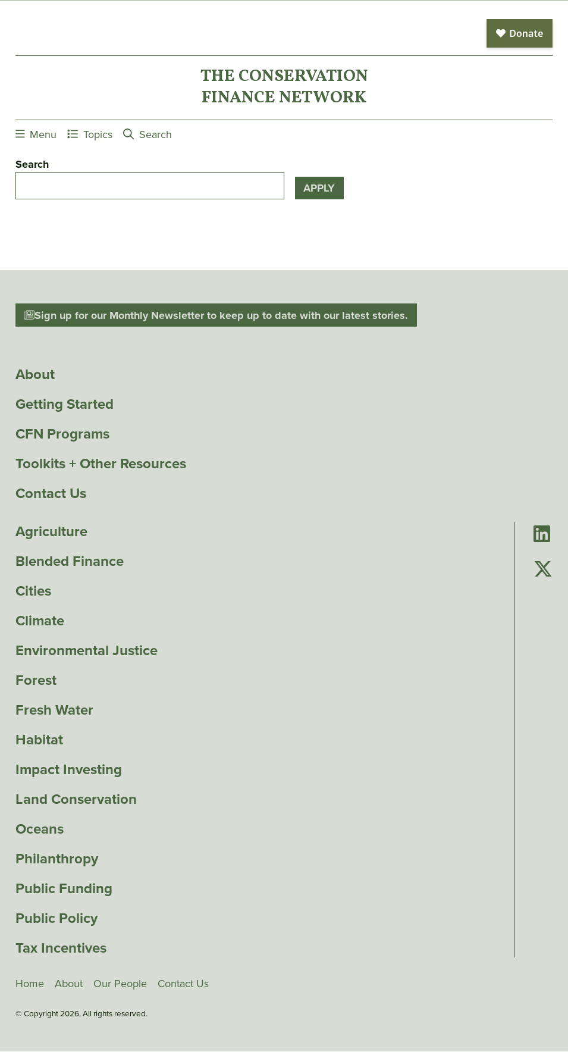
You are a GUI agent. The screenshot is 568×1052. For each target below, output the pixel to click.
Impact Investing (68, 769)
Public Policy (56, 918)
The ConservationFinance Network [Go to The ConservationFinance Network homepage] (284, 88)
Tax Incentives (60, 947)
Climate (39, 620)
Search (147, 134)
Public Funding (63, 888)
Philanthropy (56, 858)
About (35, 374)
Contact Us (50, 493)
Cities (33, 590)
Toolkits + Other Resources (100, 463)
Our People (120, 983)
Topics (89, 134)
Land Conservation (76, 799)
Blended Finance (69, 561)
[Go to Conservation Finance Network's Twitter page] (543, 570)
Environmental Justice (86, 650)
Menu (36, 134)
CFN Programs (62, 433)
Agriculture (51, 531)
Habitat (39, 739)
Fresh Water (54, 709)
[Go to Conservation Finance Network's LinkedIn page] (542, 534)
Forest (36, 680)
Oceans (39, 828)
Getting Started (64, 404)
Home (29, 983)
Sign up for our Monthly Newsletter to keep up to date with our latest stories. (216, 315)
